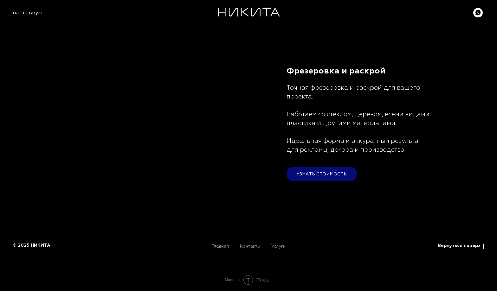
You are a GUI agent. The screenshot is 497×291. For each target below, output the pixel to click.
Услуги (278, 246)
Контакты (250, 246)
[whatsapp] (478, 12)
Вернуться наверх (461, 246)
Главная (220, 246)
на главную (27, 12)
